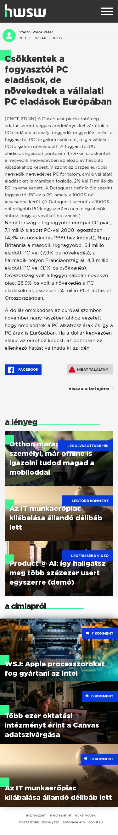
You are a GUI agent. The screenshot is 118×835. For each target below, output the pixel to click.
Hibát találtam (89, 369)
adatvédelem (74, 822)
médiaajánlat (60, 815)
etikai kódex (85, 815)
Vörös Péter (42, 32)
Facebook (23, 370)
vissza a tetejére (89, 389)
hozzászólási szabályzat (39, 822)
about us (95, 822)
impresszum (36, 815)
